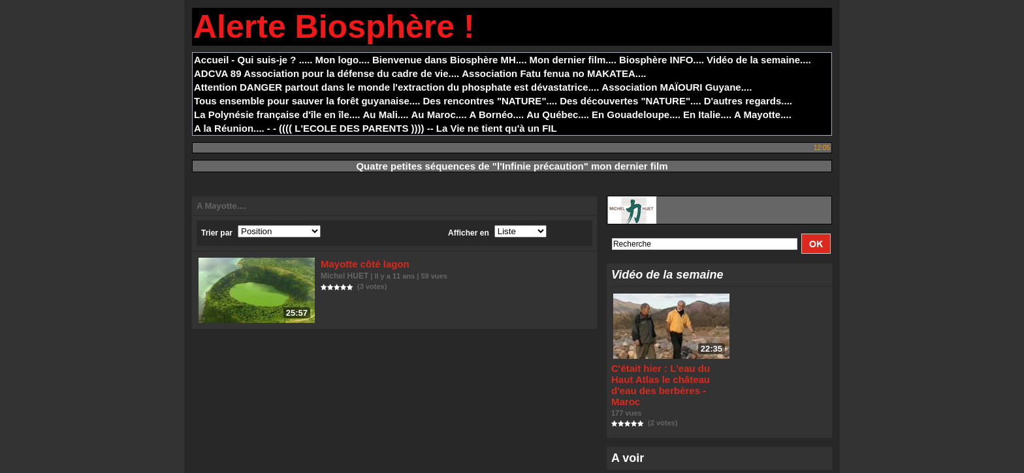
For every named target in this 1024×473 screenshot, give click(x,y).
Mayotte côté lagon (361, 263)
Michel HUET (344, 274)
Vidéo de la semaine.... (759, 59)
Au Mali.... (386, 114)
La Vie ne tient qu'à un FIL (496, 128)
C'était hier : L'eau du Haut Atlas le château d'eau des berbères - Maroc (664, 379)
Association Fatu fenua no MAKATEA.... (554, 73)
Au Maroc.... (439, 114)
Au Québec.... (557, 114)
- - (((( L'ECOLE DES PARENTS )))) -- (350, 128)
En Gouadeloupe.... (636, 114)
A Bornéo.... (497, 114)
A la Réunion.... (229, 128)
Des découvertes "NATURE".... (630, 100)
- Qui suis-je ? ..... (271, 59)
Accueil (211, 59)
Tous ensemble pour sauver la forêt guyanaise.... (307, 100)
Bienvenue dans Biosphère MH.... (449, 59)
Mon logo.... (342, 59)
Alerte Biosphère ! (334, 26)
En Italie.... (707, 114)
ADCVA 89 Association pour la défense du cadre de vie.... (326, 73)
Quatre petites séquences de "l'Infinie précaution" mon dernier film (511, 166)
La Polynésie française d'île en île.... (277, 114)
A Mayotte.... (763, 114)
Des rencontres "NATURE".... (490, 100)
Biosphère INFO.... (661, 59)
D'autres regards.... (748, 100)
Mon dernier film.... (573, 59)
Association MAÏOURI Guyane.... (676, 87)
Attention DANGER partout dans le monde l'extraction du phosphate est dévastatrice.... (396, 87)
